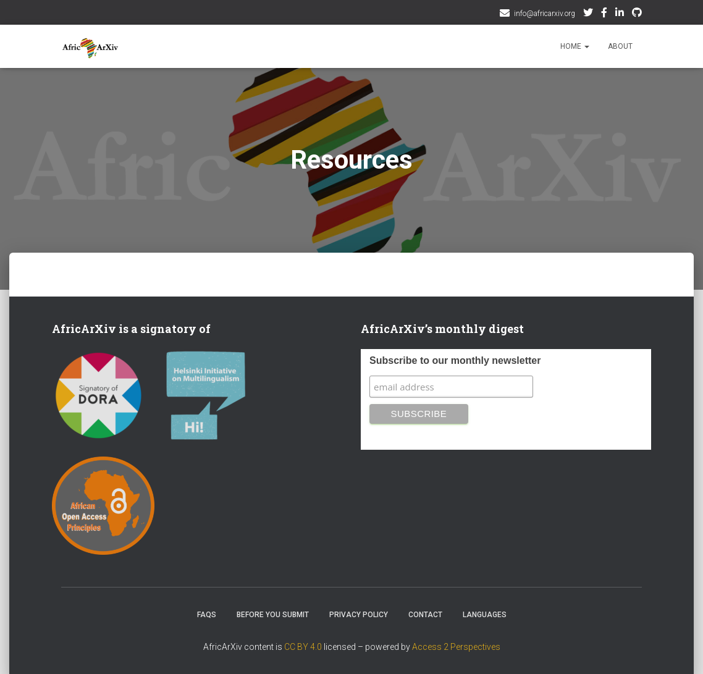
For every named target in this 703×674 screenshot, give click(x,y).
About (620, 46)
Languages (485, 614)
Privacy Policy (358, 614)
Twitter (588, 14)
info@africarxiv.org (544, 13)
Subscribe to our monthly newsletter (455, 360)
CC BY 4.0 (303, 647)
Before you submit (273, 614)
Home (574, 46)
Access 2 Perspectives (456, 647)
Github (637, 14)
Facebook (604, 14)
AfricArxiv (619, 14)
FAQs (206, 614)
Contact (425, 614)
